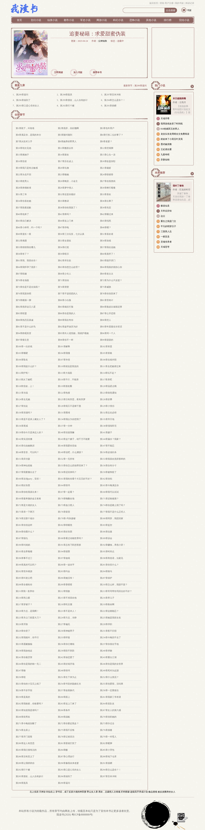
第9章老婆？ (106, 141)
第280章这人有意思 (25, 743)
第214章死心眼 (23, 598)
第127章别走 (22, 406)
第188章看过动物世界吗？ (70, 538)
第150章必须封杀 (108, 452)
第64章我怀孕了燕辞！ (27, 267)
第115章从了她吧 (24, 379)
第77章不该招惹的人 (68, 293)
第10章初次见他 (23, 148)
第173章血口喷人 (66, 505)
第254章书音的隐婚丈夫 (69, 683)
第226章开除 (22, 624)
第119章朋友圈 (65, 386)
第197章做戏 (64, 558)
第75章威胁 (105, 287)
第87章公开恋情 (107, 313)
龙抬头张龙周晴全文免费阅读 (175, 134)
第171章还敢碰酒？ (109, 498)
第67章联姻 (21, 273)
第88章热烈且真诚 (24, 320)
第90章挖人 (105, 320)
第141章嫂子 (106, 432)
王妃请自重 (166, 149)
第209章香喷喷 (65, 584)
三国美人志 (166, 231)
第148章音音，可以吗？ (27, 452)
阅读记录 (189, 3)
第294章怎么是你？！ (114, 100)
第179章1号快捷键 (66, 518)
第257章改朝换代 (66, 690)
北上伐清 (34, 792)
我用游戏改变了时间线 (172, 123)
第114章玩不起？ (108, 373)
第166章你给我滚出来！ (27, 492)
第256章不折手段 (24, 690)
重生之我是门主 (168, 221)
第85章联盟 (21, 313)
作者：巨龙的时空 (181, 189)
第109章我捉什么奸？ (26, 366)
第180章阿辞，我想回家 (111, 518)
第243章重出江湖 (108, 657)
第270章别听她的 (108, 717)
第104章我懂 (64, 353)
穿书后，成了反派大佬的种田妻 (71, 792)
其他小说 (151, 20)
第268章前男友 (23, 717)
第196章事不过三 (24, 558)
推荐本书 (97, 72)
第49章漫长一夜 (23, 234)
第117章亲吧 (106, 379)
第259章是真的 (23, 697)
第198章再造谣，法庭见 (111, 558)
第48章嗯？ (105, 227)
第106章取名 (22, 359)
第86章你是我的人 (66, 313)
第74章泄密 (63, 287)
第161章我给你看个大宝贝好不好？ (75, 478)
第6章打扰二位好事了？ (111, 135)
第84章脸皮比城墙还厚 (111, 307)
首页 (19, 20)
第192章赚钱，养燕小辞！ (112, 545)
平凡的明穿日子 (168, 226)
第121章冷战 (22, 392)
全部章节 (20, 114)
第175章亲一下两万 (25, 512)
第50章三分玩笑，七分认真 (71, 234)
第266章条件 (64, 710)
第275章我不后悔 (66, 730)
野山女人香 (92, 792)
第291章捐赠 (110, 105)
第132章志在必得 (108, 412)
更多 (192, 86)
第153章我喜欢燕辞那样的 (112, 459)
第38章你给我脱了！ (68, 207)
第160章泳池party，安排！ (28, 478)
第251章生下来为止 (67, 677)
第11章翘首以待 (65, 148)
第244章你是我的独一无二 (28, 664)
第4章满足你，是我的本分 (28, 135)
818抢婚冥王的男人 (170, 128)
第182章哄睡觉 (65, 525)
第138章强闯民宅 (108, 426)
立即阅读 (58, 72)
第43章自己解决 (23, 221)
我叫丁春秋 (178, 185)
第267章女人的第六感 (110, 710)
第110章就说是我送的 (68, 366)
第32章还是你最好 (66, 194)
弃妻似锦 (165, 159)
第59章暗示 (63, 254)
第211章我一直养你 (25, 591)
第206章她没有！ (66, 578)
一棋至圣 (165, 236)
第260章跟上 (64, 697)
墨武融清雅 (166, 144)
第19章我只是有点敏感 (27, 168)
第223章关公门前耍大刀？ (28, 617)
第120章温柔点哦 (108, 386)
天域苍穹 (165, 247)
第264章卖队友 (107, 703)
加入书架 (77, 72)
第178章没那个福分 (25, 518)
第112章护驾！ (23, 373)
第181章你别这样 (24, 525)
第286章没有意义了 (25, 756)
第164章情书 (64, 485)
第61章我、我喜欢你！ (27, 260)
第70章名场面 (22, 280)
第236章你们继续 (66, 644)
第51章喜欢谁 (106, 234)
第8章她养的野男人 (67, 141)
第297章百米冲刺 (112, 94)
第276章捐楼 (106, 730)
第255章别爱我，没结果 (111, 683)
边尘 (163, 216)
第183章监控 (106, 525)
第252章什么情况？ (109, 677)
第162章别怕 (106, 478)
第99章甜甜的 (106, 340)
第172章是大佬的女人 (26, 505)
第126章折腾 (106, 399)
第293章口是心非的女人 (27, 105)
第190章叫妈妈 (23, 545)
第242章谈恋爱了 (66, 657)
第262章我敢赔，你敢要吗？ (29, 703)
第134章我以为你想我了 (69, 419)
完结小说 (184, 20)
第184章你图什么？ (25, 531)
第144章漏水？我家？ (110, 439)
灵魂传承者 (166, 241)
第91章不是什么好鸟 (26, 326)
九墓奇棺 (165, 154)
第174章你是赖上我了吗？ (112, 505)
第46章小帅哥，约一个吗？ (29, 227)
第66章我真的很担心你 (111, 267)
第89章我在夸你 (65, 320)
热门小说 (160, 85)
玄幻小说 (36, 20)
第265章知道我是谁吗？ (27, 710)
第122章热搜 (64, 392)
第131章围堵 (64, 412)
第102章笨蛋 (106, 346)
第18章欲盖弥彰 (107, 161)
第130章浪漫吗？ (24, 412)
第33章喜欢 (105, 194)
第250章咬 (21, 677)
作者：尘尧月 (179, 102)
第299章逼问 (140, 85)
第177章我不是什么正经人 (112, 512)
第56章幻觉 (63, 247)
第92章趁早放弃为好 (68, 326)
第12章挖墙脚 (106, 148)
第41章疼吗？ (64, 214)
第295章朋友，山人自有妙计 (74, 100)
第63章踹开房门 (107, 260)
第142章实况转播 (24, 439)
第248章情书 (64, 670)
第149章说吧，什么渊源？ (70, 452)
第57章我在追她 (107, 247)
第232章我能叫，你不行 (27, 637)
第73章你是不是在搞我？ (28, 287)
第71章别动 (63, 280)
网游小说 (102, 20)
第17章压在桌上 (65, 161)
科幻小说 (118, 20)
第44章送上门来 (65, 221)
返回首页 (153, 3)
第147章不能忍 (107, 445)
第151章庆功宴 (23, 459)
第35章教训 (63, 201)
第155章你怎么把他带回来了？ (73, 465)
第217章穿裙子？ (24, 604)
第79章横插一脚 (23, 300)
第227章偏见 (64, 624)
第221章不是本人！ (67, 611)
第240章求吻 (106, 650)
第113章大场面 (65, 373)
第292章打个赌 (67, 105)
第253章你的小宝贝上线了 (28, 683)
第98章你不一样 (65, 340)
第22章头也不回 (23, 174)
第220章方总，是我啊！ (27, 611)
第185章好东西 (65, 531)
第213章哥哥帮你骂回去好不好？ (116, 591)
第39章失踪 (105, 207)
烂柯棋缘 (125, 792)
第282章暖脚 (106, 743)
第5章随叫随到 (65, 135)
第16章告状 (21, 161)
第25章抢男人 (22, 181)
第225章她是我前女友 (110, 617)
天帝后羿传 (166, 211)
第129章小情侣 (107, 406)
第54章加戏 (105, 240)
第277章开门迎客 (24, 736)
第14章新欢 (63, 154)
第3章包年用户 (107, 128)
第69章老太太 (106, 273)
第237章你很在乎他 (109, 644)
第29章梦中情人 (65, 187)
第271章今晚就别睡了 (26, 723)
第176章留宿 (64, 512)
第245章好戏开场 (66, 664)
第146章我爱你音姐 (67, 445)
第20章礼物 (63, 168)
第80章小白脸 (64, 300)
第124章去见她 (23, 399)
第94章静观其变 (23, 333)
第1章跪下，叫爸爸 (25, 128)
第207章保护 (106, 578)
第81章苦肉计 (106, 300)
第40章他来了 (22, 214)
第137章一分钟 (65, 426)
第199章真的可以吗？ (26, 564)
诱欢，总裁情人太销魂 (109, 792)
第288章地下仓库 (108, 756)
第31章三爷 (21, 194)
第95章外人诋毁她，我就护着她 (73, 333)
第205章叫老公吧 (24, 578)
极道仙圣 (165, 205)
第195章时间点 (107, 551)
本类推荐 (160, 172)
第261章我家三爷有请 (110, 697)
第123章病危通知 (108, 392)
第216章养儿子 (107, 598)
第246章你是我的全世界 (111, 664)
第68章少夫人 (64, 273)
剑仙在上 (50, 792)
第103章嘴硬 (22, 353)
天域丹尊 (165, 118)
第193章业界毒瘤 (24, 551)
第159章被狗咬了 (108, 472)
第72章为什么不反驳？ (111, 280)
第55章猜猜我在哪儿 (26, 247)
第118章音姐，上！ (25, 386)
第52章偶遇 (21, 240)
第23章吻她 (63, 174)
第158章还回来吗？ (67, 472)
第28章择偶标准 (23, 187)
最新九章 (20, 85)
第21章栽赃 (105, 168)
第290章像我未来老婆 (68, 763)
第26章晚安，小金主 (68, 181)
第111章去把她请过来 (110, 366)
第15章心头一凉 (107, 154)
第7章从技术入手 (24, 141)
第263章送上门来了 (67, 703)
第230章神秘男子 (66, 631)
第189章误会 (106, 538)
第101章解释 (64, 346)
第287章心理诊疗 (66, 756)
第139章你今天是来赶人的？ (29, 432)
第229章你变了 (23, 631)
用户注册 (169, 3)
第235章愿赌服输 (24, 644)
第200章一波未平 (66, 564)
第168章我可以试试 (109, 492)
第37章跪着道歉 (23, 207)
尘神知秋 (102, 41)
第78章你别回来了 (109, 293)
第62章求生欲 (64, 260)
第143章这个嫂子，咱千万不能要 (74, 439)
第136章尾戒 (22, 426)
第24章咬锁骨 (106, 174)
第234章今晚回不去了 (110, 637)
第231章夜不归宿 (108, 631)
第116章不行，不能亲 (68, 379)
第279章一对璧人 (108, 736)
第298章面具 (66, 94)
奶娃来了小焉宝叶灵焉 (172, 139)
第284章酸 (63, 750)
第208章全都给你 (24, 584)
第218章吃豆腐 (65, 604)
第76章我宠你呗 (23, 293)
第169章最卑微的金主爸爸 (28, 498)
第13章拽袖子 (22, 154)
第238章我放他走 (24, 650)
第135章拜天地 (107, 419)
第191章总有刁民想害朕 (69, 545)
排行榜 (167, 20)
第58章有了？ (22, 254)
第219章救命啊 (107, 604)
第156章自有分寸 (108, 465)
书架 (189, 10)
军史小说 (85, 20)
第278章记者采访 (66, 736)
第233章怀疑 (64, 637)
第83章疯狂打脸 (65, 307)
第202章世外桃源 (24, 571)
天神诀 (42, 792)
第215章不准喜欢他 (67, 598)
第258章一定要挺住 (109, 690)
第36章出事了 (106, 201)
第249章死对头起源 (109, 670)
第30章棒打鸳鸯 (107, 187)
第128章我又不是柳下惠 (69, 406)
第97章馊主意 (22, 340)
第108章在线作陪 (108, 359)
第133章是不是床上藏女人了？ (30, 419)
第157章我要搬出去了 (26, 472)
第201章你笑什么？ (109, 564)
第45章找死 (105, 221)
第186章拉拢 (106, 531)
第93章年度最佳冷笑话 (111, 326)
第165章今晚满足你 (109, 485)
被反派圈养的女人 (166, 792)
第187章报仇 (22, 538)
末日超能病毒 (179, 98)
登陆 (162, 3)
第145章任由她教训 (25, 445)
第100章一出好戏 (24, 346)
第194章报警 (64, 551)
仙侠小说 (52, 20)
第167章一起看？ (66, 492)
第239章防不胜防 (66, 650)
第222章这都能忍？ (109, 611)
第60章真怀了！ (107, 254)
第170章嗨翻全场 (66, 498)
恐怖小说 (135, 20)
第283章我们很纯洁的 (26, 750)
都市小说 (69, 20)
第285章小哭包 (107, 750)
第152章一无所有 (66, 459)
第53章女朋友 (64, 240)
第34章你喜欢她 (23, 201)
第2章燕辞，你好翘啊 (68, 128)
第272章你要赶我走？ (68, 723)
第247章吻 (21, 670)
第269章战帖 (64, 717)
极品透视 (152, 792)
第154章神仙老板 (24, 465)
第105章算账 (106, 353)
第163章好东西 (23, 485)
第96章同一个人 (107, 333)
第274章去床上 (23, 730)
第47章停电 (63, 227)
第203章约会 (64, 571)
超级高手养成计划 (139, 792)
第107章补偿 (64, 359)
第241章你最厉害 (24, 657)
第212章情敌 (64, 591)
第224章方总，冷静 (67, 617)
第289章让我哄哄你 (25, 763)
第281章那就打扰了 (67, 743)
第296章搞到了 (23, 100)
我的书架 (179, 3)
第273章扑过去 (107, 723)
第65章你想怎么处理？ (69, 267)
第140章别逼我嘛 (66, 432)
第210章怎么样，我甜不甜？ (114, 584)
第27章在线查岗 (107, 181)
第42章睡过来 (106, 214)
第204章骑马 (106, 571)
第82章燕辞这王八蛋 (26, 307)
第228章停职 (106, 624)
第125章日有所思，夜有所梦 (71, 399)
